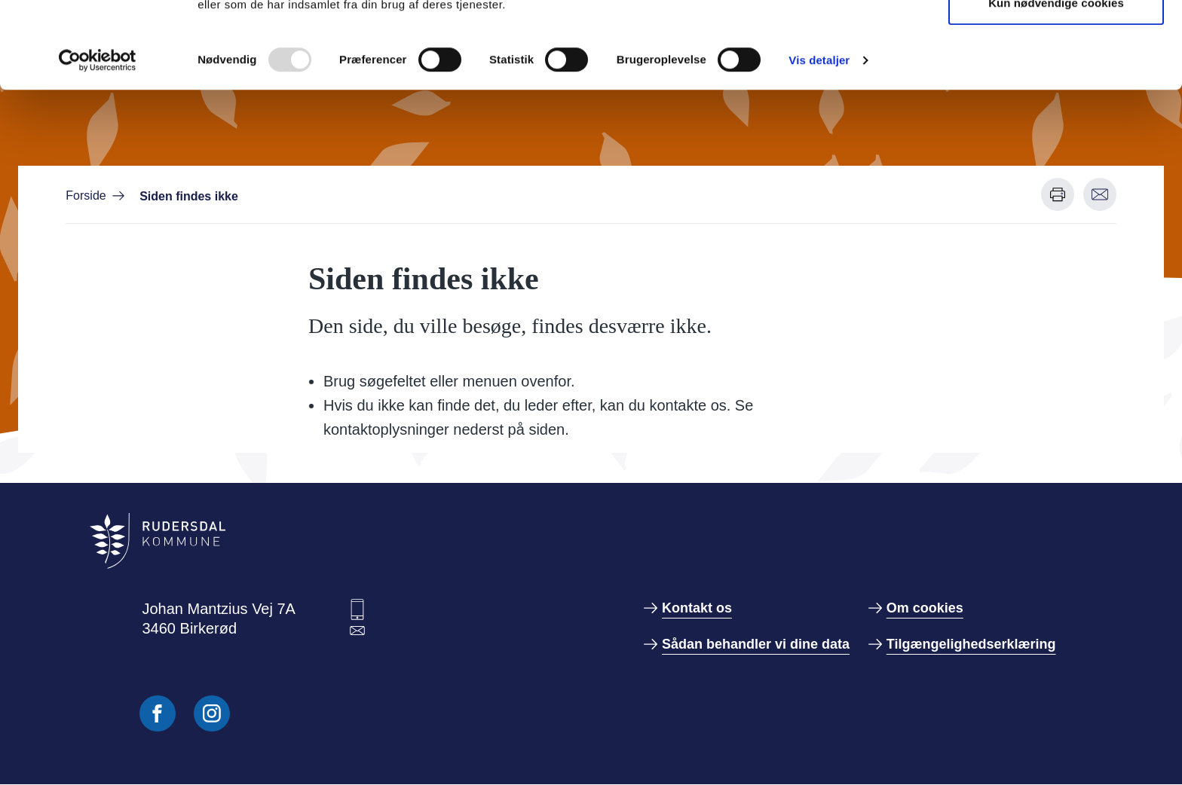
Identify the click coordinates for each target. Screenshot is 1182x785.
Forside (86, 195)
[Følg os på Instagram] (212, 713)
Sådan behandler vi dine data (756, 644)
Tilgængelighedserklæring (971, 644)
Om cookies (924, 607)
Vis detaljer (819, 146)
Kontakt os (697, 607)
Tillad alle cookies (1056, 39)
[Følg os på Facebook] (157, 713)
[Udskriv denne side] (1057, 194)
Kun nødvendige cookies (1056, 89)
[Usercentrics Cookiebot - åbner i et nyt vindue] (98, 147)
